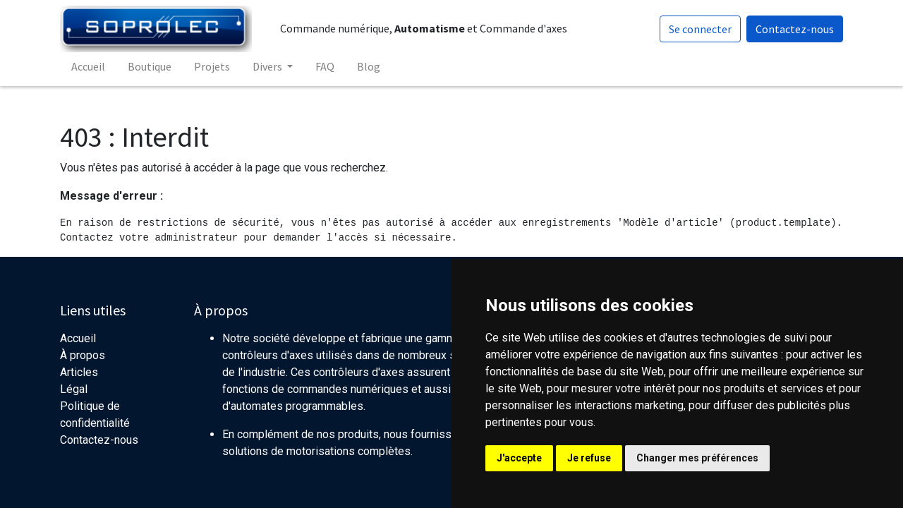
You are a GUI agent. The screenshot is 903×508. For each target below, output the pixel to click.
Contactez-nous (795, 29)
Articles (79, 372)
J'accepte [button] (519, 458)
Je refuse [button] (589, 458)
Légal (73, 389)
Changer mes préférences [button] (697, 458)
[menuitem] (88, 66)
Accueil (78, 338)
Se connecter (700, 29)
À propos (82, 355)
